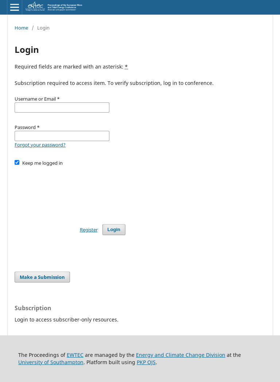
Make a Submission (42, 277)
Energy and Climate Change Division (180, 354)
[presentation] (70, 192)
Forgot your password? (40, 144)
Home (21, 27)
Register (89, 229)
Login (114, 229)
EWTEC (75, 354)
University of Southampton (50, 362)
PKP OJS (146, 362)
